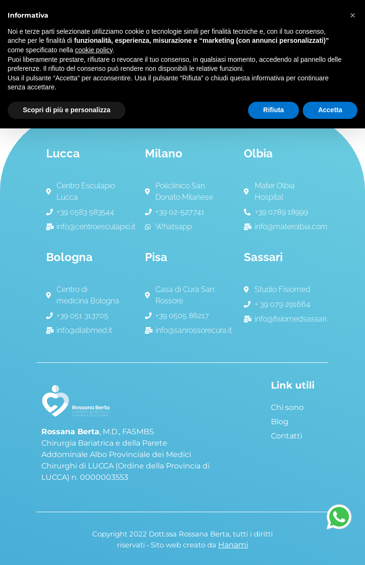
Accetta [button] (330, 110)
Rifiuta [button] (273, 110)
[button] (352, 15)
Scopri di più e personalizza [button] (66, 110)
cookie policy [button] (94, 50)
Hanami (233, 544)
